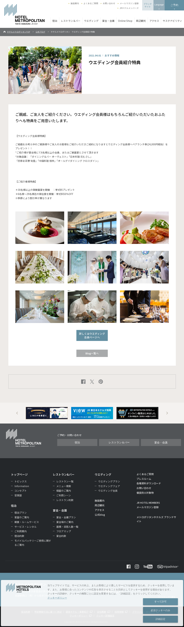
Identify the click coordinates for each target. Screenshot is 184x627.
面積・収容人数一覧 (67, 526)
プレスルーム (144, 478)
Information (21, 486)
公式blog (100, 514)
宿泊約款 (19, 536)
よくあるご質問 (91, 3)
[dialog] (92, 603)
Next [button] (167, 413)
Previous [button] (17, 413)
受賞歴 (18, 495)
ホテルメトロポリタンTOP (18, 31)
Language (159, 4)
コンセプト (20, 490)
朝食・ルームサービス (26, 522)
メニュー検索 (63, 486)
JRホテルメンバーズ (129, 8)
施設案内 (75, 3)
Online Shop (125, 20)
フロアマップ (63, 531)
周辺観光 (141, 20)
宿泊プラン (20, 512)
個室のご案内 (63, 490)
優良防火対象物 (145, 492)
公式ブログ (40, 31)
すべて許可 (160, 601)
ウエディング (91, 20)
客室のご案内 (21, 517)
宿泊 (54, 20)
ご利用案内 (20, 531)
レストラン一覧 (64, 481)
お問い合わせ (109, 3)
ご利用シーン (63, 495)
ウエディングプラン (109, 481)
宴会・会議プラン (66, 517)
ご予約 (174, 4)
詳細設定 (160, 619)
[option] (46, 413)
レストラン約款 (64, 500)
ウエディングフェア (109, 486)
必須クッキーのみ (160, 610)
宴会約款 (61, 536)
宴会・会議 (108, 20)
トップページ (19, 474)
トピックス (20, 481)
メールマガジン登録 (129, 3)
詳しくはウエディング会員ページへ (92, 335)
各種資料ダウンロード (149, 483)
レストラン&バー (63, 474)
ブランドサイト (148, 5)
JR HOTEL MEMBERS (148, 502)
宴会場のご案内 (64, 522)
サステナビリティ (172, 20)
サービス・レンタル (25, 526)
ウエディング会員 (108, 490)
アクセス (154, 20)
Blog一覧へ (92, 353)
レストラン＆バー (70, 20)
